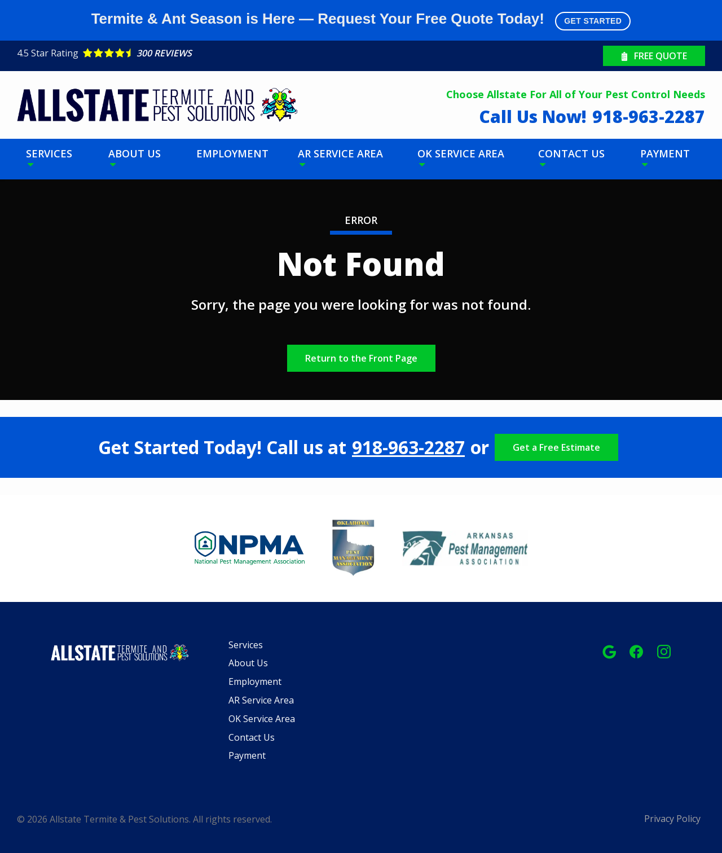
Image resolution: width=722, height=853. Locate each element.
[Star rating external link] (189, 53)
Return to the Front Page (361, 358)
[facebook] (636, 650)
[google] (609, 650)
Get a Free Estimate (556, 447)
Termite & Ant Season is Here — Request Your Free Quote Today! (361, 20)
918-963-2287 (408, 447)
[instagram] (664, 650)
